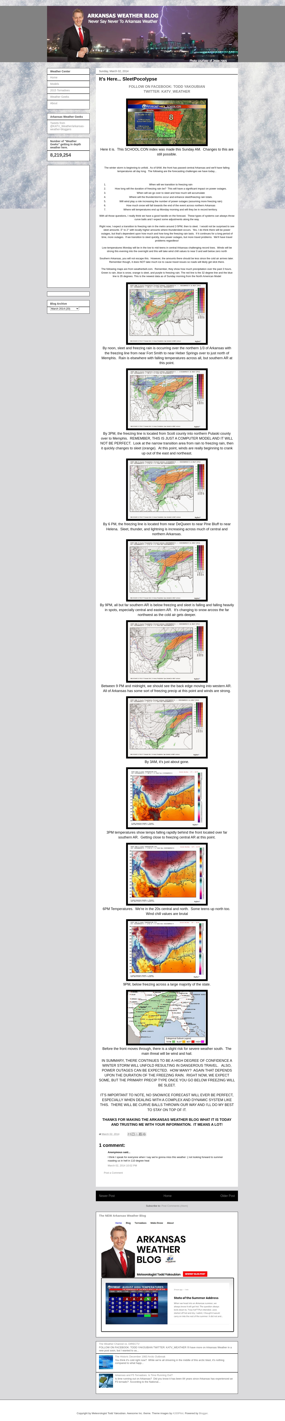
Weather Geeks (59, 96)
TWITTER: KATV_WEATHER (167, 91)
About (53, 103)
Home (168, 1195)
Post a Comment (113, 1172)
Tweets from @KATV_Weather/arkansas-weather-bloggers (67, 126)
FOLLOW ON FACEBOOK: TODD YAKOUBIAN (167, 87)
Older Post (227, 1195)
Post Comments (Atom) (174, 1205)
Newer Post (107, 1195)
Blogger (203, 1413)
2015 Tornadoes (60, 90)
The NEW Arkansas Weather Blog (122, 1215)
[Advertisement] (65, 225)
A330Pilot (178, 1413)
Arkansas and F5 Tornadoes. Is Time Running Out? (144, 1375)
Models (54, 83)
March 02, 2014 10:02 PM (122, 1165)
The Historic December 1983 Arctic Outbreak (140, 1356)
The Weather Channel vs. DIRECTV (119, 1343)
